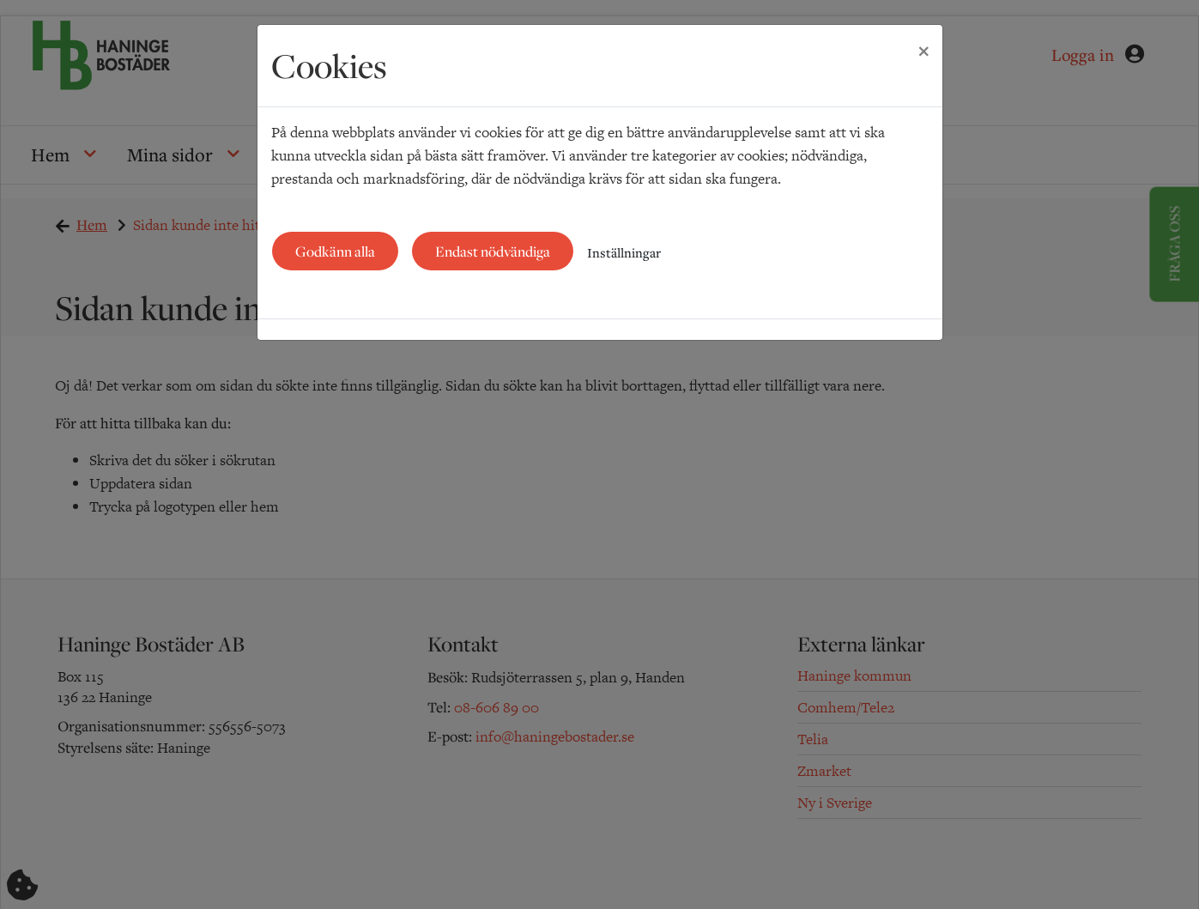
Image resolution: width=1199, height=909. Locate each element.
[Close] (923, 49)
